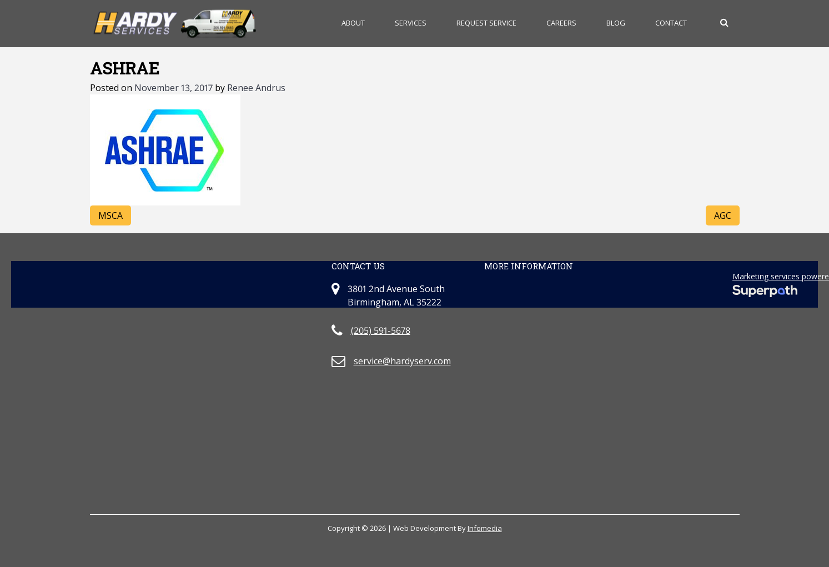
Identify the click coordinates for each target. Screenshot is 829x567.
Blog (615, 23)
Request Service (486, 23)
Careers (561, 23)
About (353, 23)
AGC (722, 215)
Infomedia (485, 528)
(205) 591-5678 (380, 330)
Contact (671, 23)
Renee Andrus (256, 88)
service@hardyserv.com (402, 361)
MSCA (110, 215)
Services (410, 23)
